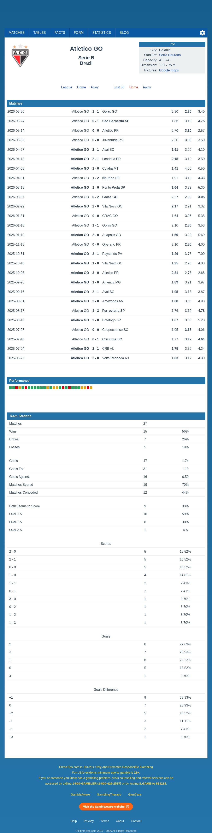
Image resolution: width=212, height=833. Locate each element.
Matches (17, 32)
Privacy (89, 821)
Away (95, 87)
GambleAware (80, 794)
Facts (59, 32)
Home (81, 87)
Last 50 (118, 87)
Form (79, 32)
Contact (136, 821)
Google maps (169, 70)
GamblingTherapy (109, 794)
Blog (124, 32)
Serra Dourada (170, 55)
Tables (39, 32)
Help (74, 821)
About (120, 821)
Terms (105, 821)
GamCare (134, 794)
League (66, 87)
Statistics (101, 32)
